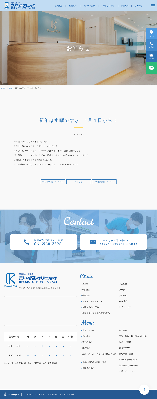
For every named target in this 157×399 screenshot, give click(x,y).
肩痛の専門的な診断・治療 (94, 362)
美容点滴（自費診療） (129, 365)
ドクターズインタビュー (93, 301)
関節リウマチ (125, 348)
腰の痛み (86, 348)
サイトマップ (125, 307)
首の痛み (86, 336)
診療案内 (125, 6)
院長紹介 (58, 6)
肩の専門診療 (89, 6)
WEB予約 (123, 301)
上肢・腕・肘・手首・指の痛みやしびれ (99, 355)
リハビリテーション (128, 360)
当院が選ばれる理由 (91, 307)
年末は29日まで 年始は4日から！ (53, 182)
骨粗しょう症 (108, 6)
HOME (2, 88)
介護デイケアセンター (129, 371)
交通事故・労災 (126, 354)
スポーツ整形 (125, 342)
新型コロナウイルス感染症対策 (96, 313)
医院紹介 (73, 6)
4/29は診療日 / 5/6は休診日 (105, 182)
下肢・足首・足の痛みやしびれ (133, 336)
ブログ (122, 290)
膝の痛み (123, 330)
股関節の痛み (88, 368)
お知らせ (10, 88)
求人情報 (138, 6)
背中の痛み (87, 342)
